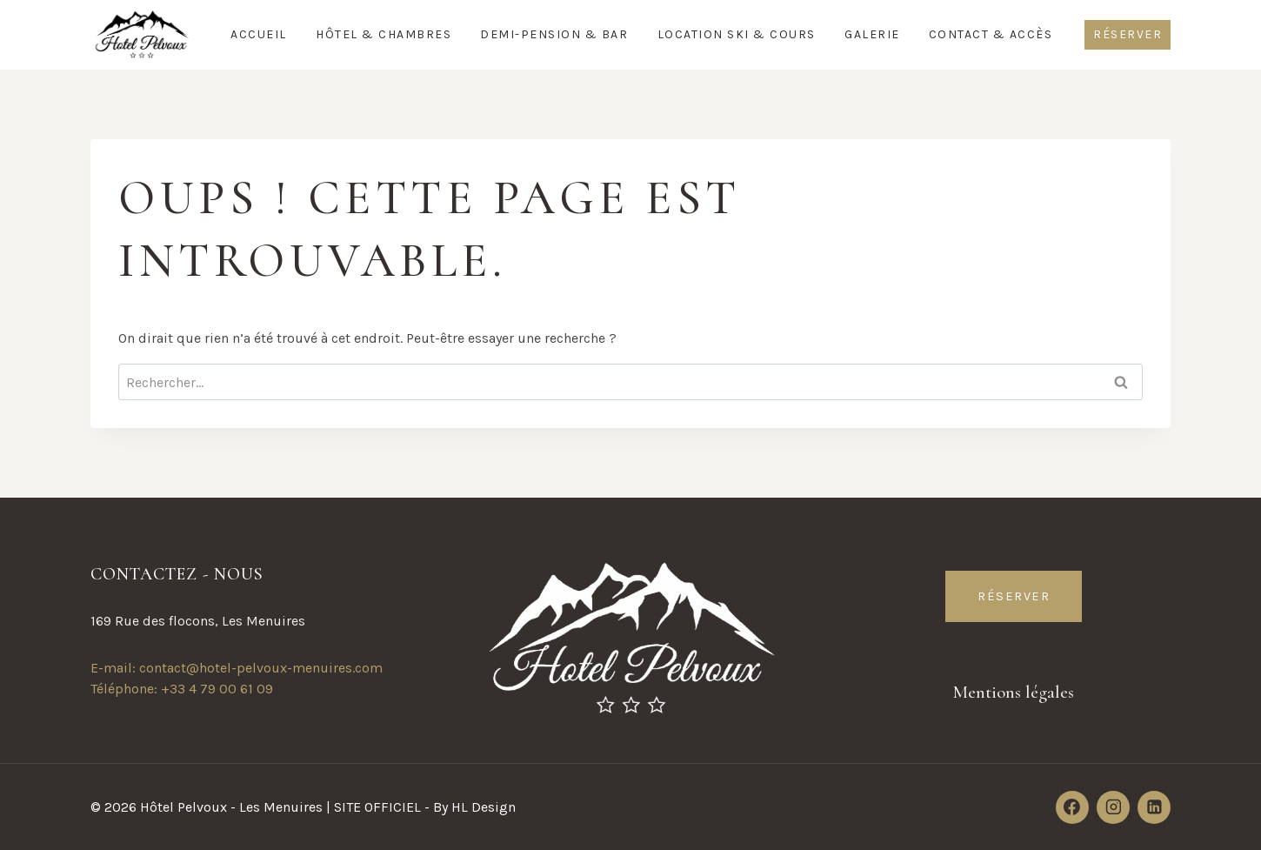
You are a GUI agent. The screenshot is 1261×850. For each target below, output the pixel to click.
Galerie (872, 34)
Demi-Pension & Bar (554, 34)
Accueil (258, 34)
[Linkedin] (1154, 807)
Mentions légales (1014, 691)
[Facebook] (1072, 807)
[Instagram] (1113, 807)
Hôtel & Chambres (383, 34)
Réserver (1127, 34)
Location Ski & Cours (736, 34)
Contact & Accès (991, 34)
